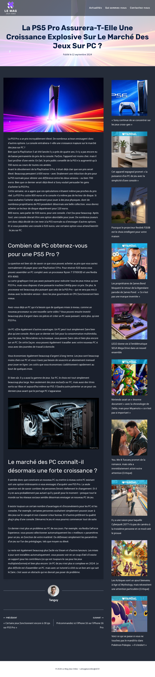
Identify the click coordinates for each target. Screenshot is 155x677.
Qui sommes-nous (116, 7)
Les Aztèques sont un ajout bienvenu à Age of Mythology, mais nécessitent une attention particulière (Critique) (131, 585)
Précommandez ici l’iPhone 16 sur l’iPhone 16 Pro (80, 622)
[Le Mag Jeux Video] (10, 8)
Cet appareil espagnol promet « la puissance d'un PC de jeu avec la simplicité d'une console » (129, 176)
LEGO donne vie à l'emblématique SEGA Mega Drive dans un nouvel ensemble (129, 348)
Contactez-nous (140, 7)
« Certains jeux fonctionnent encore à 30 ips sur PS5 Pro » (27, 622)
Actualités (95, 7)
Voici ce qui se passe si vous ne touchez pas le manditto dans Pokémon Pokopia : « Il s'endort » (129, 640)
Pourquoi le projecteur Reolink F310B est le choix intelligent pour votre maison (131, 232)
